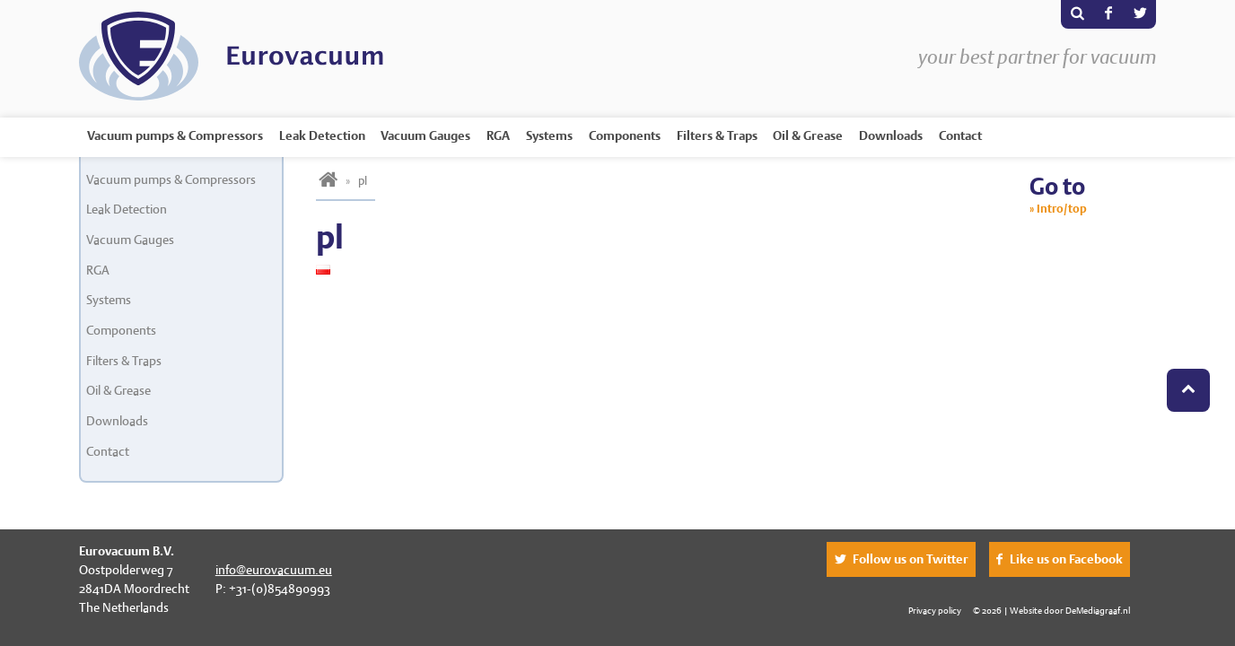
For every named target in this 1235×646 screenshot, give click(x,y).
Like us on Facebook (1066, 559)
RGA (498, 135)
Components (625, 135)
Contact (960, 135)
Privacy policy (934, 610)
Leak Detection (322, 135)
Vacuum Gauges (425, 135)
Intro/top (1062, 208)
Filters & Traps (717, 135)
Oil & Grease (808, 135)
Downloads (891, 135)
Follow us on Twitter (910, 559)
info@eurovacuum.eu (273, 570)
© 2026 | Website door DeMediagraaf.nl (1051, 610)
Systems (549, 135)
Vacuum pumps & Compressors (175, 135)
